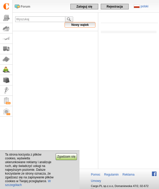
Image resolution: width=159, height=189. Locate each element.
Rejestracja (115, 6)
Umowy (96, 181)
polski (144, 6)
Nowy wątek (80, 25)
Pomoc (95, 174)
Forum (25, 6)
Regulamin (111, 174)
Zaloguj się (84, 6)
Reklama (128, 174)
